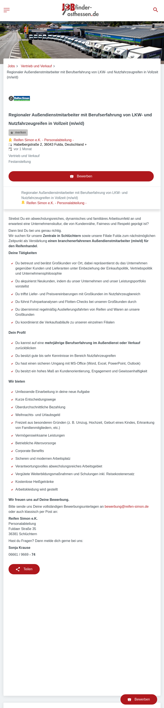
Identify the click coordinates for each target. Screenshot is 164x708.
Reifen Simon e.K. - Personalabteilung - (44, 140)
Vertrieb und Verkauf (36, 66)
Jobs (11, 66)
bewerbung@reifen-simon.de (127, 484)
